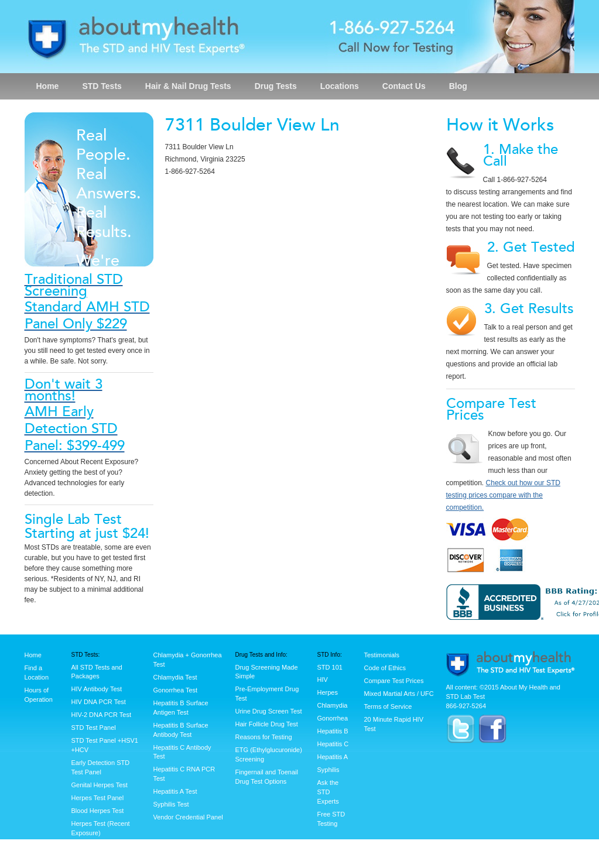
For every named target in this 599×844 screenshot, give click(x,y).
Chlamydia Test (175, 677)
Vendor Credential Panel (188, 817)
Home (47, 86)
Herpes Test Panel (97, 797)
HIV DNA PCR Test (98, 701)
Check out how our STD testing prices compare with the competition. (503, 495)
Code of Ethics (385, 667)
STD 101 (330, 667)
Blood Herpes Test (97, 810)
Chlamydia (332, 705)
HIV (322, 679)
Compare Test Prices (394, 680)
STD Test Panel (93, 727)
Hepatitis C (333, 743)
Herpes (327, 692)
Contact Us (404, 86)
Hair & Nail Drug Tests (188, 86)
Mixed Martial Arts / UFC (399, 693)
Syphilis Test (171, 804)
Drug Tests (276, 86)
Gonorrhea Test (175, 690)
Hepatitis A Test (175, 791)
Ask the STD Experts (328, 792)
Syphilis (328, 769)
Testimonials (382, 654)
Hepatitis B (332, 731)
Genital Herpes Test (99, 784)
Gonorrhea (332, 718)
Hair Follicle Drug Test (266, 724)
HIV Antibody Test (96, 688)
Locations (339, 86)
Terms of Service (388, 706)
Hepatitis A (332, 756)
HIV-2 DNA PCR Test (101, 714)
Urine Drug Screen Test (268, 711)
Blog (458, 86)
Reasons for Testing (263, 736)
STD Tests (101, 86)
